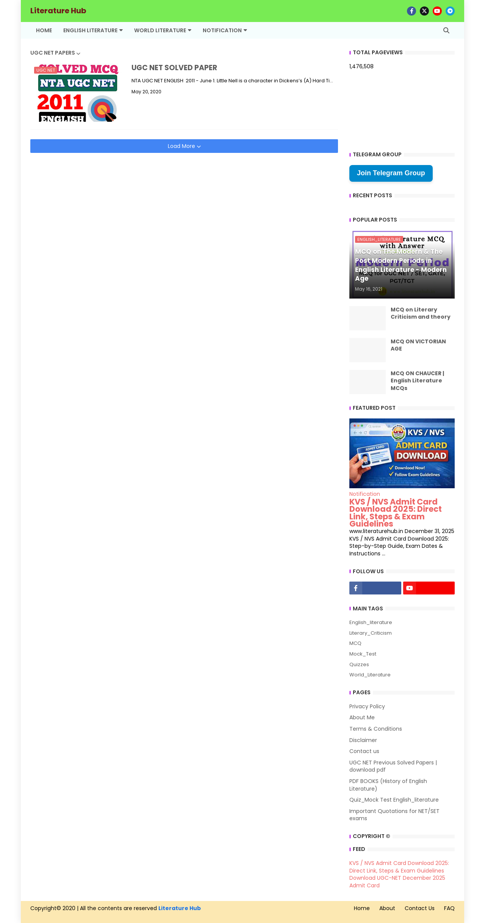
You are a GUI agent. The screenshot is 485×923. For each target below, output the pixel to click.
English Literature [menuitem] (90, 30)
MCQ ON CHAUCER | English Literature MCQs (417, 381)
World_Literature (370, 674)
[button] (446, 30)
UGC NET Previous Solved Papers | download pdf (393, 766)
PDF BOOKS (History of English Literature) (388, 784)
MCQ (355, 643)
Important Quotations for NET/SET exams (394, 814)
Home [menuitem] (44, 30)
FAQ (449, 908)
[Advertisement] (184, 206)
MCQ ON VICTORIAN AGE (418, 345)
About (387, 908)
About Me (362, 717)
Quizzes (359, 664)
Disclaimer (363, 740)
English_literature (370, 622)
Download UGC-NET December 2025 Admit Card (397, 881)
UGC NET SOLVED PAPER (174, 68)
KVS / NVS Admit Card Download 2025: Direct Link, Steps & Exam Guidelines (395, 513)
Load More (182, 146)
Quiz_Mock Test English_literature (394, 799)
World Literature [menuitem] (160, 30)
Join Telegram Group (391, 173)
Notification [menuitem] (222, 30)
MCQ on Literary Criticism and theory (421, 313)
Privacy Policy (367, 706)
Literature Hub (58, 10)
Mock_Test (362, 653)
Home (362, 908)
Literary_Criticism (370, 633)
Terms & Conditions (375, 729)
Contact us (364, 751)
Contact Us (420, 908)
